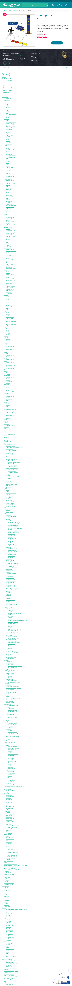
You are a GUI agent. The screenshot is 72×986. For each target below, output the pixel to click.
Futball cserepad (9, 569)
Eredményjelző (9, 482)
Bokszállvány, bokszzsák (11, 856)
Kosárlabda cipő (9, 693)
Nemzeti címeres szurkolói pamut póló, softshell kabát (15, 865)
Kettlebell (10, 617)
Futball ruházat (9, 519)
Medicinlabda (9, 966)
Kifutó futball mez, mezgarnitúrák (15, 528)
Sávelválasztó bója (10, 821)
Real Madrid (6, 119)
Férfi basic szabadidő (10, 925)
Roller (9, 707)
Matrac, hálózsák (9, 837)
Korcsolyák (6, 871)
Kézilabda (6, 575)
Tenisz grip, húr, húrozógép (13, 748)
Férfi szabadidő (9, 931)
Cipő (7, 101)
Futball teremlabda (12, 554)
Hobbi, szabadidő (7, 704)
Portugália (6, 343)
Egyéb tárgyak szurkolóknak (10, 409)
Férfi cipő (8, 919)
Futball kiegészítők (10, 560)
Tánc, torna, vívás (7, 789)
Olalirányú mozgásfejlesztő (14, 619)
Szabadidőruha (9, 116)
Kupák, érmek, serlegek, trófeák (12, 476)
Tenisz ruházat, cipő (12, 749)
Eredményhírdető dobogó (11, 484)
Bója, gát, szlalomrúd (12, 564)
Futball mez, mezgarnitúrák (14, 522)
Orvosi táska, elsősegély (13, 472)
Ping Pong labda (9, 663)
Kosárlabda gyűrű (10, 689)
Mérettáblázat (34, 60)
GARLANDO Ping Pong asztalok (15, 666)
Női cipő (7, 912)
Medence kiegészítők (10, 702)
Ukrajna (5, 435)
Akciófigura (8, 342)
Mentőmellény (9, 820)
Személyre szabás (34, 55)
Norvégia (6, 440)
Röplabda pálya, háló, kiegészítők (13, 682)
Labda (7, 117)
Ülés (5, 893)
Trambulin (10, 730)
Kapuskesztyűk (11, 544)
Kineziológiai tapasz (12, 471)
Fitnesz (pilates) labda (12, 636)
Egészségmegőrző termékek (12, 459)
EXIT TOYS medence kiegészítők (13, 698)
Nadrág (7, 163)
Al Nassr (6, 432)
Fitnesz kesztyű (11, 655)
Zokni (5, 957)
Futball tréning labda (12, 548)
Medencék (6, 695)
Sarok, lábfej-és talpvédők (11, 604)
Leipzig (5, 226)
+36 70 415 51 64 (6, 55)
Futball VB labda (11, 556)
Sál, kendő (8, 944)
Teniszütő (10, 751)
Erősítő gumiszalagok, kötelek (14, 613)
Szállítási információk (35, 53)
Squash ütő (10, 759)
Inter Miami (6, 424)
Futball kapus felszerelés (13, 520)
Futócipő (8, 510)
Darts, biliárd (8, 713)
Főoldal (5, 10)
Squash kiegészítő (12, 761)
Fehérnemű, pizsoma (10, 126)
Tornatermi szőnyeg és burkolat (10, 976)
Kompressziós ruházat (11, 573)
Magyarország (7, 100)
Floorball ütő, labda (10, 806)
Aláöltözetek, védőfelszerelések (10, 956)
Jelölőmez (10, 537)
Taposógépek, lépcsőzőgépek (14, 652)
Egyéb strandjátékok (12, 827)
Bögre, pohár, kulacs (10, 133)
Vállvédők (8, 605)
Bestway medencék (10, 699)
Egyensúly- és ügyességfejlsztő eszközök (14, 735)
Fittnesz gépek (7, 877)
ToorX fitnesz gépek (14, 632)
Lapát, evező (6, 887)
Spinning (10, 648)
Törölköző (8, 138)
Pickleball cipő (11, 781)
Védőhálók (8, 475)
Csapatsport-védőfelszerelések (10, 589)
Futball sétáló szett (12, 538)
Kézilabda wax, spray (10, 582)
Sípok (7, 456)
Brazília (5, 361)
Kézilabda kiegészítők (10, 585)
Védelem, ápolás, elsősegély (12, 468)
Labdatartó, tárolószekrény (12, 968)
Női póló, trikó (9, 913)
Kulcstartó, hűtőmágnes (11, 196)
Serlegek (9, 478)
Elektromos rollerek (10, 740)
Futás (5, 507)
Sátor (7, 840)
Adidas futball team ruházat (14, 525)
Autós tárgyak (9, 130)
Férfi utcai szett (9, 924)
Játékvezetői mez (11, 535)
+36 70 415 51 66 (6, 56)
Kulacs (7, 457)
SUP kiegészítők (9, 833)
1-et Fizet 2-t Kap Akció (9, 98)
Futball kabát (11, 541)
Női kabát (8, 916)
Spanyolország (7, 393)
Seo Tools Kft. (66, 67)
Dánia (5, 428)
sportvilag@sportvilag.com (8, 59)
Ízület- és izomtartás (12, 469)
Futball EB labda (11, 557)
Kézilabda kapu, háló (10, 586)
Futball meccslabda (12, 550)
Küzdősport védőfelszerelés (12, 849)
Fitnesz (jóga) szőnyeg (13, 638)
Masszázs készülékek (12, 460)
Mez (7, 946)
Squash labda (11, 758)
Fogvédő (10, 850)
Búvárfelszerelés (9, 823)
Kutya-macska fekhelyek (9, 883)
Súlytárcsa (10, 626)
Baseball (6, 809)
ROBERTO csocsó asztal (13, 715)
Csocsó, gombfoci (10, 714)
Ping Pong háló (9, 661)
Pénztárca (8, 136)
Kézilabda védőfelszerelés (11, 583)
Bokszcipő (8, 846)
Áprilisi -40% (4, 862)
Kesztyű (7, 950)
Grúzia (5, 419)
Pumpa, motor (7, 891)
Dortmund (6, 214)
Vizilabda (8, 812)
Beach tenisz (8, 783)
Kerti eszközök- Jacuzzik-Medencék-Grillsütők (14, 869)
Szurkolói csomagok (8, 408)
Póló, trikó (8, 141)
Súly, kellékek (10, 616)
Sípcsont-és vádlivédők (11, 597)
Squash (7, 757)
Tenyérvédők (8, 595)
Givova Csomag (9, 545)
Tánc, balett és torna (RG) (11, 790)
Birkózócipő (8, 847)
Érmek (9, 479)
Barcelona (6, 145)
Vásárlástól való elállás (35, 57)
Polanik (7, 490)
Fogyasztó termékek (12, 465)
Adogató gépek (11, 755)
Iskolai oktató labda (10, 962)
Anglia (5, 352)
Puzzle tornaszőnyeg (8, 984)
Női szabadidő (9, 915)
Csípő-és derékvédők (10, 600)
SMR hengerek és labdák (11, 657)
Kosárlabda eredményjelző (11, 691)
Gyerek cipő (8, 940)
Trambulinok (8, 729)
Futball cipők (8, 515)
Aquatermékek (9, 817)
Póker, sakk (8, 718)
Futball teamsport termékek (14, 542)
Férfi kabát (8, 928)
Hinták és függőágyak (12, 723)
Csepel (5, 402)
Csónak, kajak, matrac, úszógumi (13, 828)
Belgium (5, 358)
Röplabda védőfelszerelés (11, 680)
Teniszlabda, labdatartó (13, 746)
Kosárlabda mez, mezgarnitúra (12, 686)
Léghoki (7, 720)
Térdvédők (8, 591)
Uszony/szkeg (7, 890)
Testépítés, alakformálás (11, 608)
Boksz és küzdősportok (9, 845)
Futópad (10, 645)
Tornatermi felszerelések (7, 959)
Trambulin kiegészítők (12, 732)
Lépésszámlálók (9, 454)
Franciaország (7, 366)
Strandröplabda (11, 677)
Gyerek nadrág (9, 938)
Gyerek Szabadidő (10, 937)
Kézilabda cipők (9, 576)
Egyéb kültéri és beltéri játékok (12, 736)
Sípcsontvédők (9, 559)
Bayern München (7, 189)
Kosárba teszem (57, 43)
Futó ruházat (9, 509)
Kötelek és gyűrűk (8, 972)
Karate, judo (8, 859)
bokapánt (6, 897)
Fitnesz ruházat (9, 654)
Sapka (7, 952)
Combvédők (8, 598)
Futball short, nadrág (12, 531)
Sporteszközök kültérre (9, 875)
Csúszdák (10, 726)
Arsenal (5, 270)
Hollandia (6, 371)
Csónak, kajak (7, 906)
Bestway (6, 903)
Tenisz (7, 745)
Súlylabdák (10, 614)
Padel (7, 770)
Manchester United (8, 227)
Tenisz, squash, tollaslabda (9, 743)
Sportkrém (10, 473)
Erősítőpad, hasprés (12, 625)
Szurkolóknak (5, 97)
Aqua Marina (6, 900)
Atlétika (14, 10)
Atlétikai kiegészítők (21, 10)
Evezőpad (10, 649)
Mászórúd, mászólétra (9, 975)
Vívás (7, 792)
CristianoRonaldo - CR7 (9, 441)
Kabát (7, 104)
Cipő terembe (11, 517)
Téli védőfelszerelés (10, 796)
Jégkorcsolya (9, 795)
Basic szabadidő (9, 943)
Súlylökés (8, 498)
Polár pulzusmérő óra (12, 451)
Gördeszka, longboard (12, 710)
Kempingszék (9, 843)
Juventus (6, 295)
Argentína (6, 337)
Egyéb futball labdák (12, 551)
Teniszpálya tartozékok (13, 754)
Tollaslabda (8, 762)
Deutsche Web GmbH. (58, 67)
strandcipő (6, 896)
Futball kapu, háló (10, 570)
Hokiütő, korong (9, 802)
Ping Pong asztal (9, 664)
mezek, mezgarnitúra (10, 425)
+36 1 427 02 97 (6, 58)
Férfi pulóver (8, 922)
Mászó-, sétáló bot (10, 839)
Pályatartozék (11, 771)
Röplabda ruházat (10, 673)
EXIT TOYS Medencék (10, 696)
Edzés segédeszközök (10, 561)
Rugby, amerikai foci (8, 861)
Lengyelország (7, 374)
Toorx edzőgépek (11, 610)
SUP (3, 899)
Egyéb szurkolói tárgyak (11, 114)
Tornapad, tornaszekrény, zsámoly (11, 971)
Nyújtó (5, 981)
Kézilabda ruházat (10, 578)
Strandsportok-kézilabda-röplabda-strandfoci (13, 786)
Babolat (11, 752)
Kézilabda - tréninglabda (11, 579)
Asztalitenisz (6, 660)
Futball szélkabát (11, 534)
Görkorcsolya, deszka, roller (12, 705)
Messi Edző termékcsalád (13, 563)
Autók (9, 739)
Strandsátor (8, 830)
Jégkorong (6, 801)
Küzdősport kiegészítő (10, 858)
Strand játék (8, 824)
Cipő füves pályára (12, 516)
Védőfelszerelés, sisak (12, 711)
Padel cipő (10, 774)
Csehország (6, 427)
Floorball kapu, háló (10, 808)
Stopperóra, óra (9, 453)
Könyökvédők (9, 594)
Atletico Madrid (7, 173)
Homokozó (10, 727)
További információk (6, 78)
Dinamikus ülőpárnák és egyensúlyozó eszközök (18, 620)
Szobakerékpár (11, 647)
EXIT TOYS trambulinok (13, 733)
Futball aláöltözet (11, 539)
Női (4, 910)
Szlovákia (6, 422)
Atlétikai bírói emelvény (11, 506)
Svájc (5, 431)
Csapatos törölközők (8, 884)
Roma (5, 322)
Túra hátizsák (9, 842)
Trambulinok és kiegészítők (9, 868)
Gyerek (5, 932)
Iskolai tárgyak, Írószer (11, 365)
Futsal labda (10, 553)
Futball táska (9, 572)
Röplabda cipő (9, 671)
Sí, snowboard (9, 799)
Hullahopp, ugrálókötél (13, 622)
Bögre (7, 406)
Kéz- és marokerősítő (12, 623)
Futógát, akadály (9, 500)
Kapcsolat (66, 1)
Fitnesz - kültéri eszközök (9, 742)
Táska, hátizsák (9, 290)
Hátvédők (8, 601)
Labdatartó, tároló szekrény (12, 963)
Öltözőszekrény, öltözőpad (9, 978)
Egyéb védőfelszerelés (12, 855)
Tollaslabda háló (11, 765)
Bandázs (10, 853)
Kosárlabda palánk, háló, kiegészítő (13, 688)
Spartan (5, 902)
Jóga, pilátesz (9, 635)
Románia (6, 421)
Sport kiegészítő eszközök (9, 444)
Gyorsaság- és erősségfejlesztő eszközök (15, 447)
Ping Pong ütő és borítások (11, 667)
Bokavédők (8, 592)
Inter (5, 327)
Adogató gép (12, 773)
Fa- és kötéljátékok (12, 724)
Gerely (7, 491)
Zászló (7, 111)
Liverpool (6, 281)
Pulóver (7, 302)
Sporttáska (8, 487)
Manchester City (7, 248)
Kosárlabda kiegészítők (11, 692)
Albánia (5, 438)
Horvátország (7, 369)
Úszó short (8, 164)
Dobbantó (6, 969)
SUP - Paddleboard (10, 818)
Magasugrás (8, 497)
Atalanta (6, 336)
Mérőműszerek (11, 463)
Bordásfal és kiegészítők (9, 974)
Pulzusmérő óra (9, 449)
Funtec (7, 787)
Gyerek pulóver (9, 935)
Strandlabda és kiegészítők (13, 825)
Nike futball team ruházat (13, 523)
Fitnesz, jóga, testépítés (9, 607)
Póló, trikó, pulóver (10, 105)
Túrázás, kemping (8, 834)
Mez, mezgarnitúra (10, 102)
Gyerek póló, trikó (9, 934)
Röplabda (8, 674)
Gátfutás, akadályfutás (11, 493)
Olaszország (6, 384)
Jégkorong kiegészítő (10, 803)
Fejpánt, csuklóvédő (10, 949)
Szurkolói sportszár (10, 129)
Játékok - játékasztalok (9, 874)
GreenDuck (6, 905)
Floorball (6, 805)
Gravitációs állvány (12, 466)
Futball (5, 513)
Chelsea (5, 256)
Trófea (9, 481)
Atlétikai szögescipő (10, 503)
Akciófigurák (8, 142)
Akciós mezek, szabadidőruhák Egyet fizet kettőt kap (15, 909)
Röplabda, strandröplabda (9, 670)
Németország (7, 375)
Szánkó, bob (8, 798)
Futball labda (9, 547)
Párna (7, 110)
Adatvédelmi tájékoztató (36, 59)
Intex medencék (9, 701)
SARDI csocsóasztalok (12, 717)
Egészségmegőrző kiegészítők (14, 462)
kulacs (7, 108)
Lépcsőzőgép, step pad (13, 641)
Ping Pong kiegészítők (10, 669)
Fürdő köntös (9, 815)
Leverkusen (6, 212)
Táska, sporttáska (10, 485)
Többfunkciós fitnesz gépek (14, 642)
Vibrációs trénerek (12, 651)
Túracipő (8, 836)
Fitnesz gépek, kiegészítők (11, 639)
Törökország (6, 437)
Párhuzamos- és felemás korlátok (11, 982)
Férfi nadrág (8, 927)
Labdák (5, 878)
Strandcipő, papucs (10, 831)
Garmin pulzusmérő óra (13, 450)
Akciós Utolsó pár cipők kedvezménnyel (12, 866)
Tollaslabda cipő (11, 768)
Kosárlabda (6, 683)
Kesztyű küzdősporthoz (13, 852)
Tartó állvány (10, 633)
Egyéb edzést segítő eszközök (14, 629)
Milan (5, 311)
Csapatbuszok (9, 144)
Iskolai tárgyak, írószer (11, 122)
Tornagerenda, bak (8, 979)
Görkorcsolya (11, 708)
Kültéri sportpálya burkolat (11, 495)
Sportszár (10, 529)
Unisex (5, 941)
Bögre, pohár (8, 245)
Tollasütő (10, 764)
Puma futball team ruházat (13, 526)
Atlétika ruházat (9, 504)
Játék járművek (9, 737)
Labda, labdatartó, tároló (9, 960)
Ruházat (4, 908)
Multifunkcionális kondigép (13, 630)
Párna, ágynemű (9, 135)
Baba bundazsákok (8, 872)
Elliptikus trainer (11, 644)
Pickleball (8, 777)
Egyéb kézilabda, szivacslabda (12, 588)
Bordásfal (6, 881)
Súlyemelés (10, 611)
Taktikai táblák (11, 566)
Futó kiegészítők (9, 512)
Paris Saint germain (8, 179)
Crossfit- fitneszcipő (10, 658)
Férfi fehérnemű (9, 930)
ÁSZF (32, 56)
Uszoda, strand (7, 811)
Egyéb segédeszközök (12, 567)
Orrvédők (8, 603)
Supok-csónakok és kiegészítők (10, 864)
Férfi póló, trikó (9, 921)
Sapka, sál (8, 107)
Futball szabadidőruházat (13, 532)
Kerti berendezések (10, 721)
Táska (7, 113)
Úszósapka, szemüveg (10, 814)
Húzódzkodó (10, 627)
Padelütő (10, 776)
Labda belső (8, 965)
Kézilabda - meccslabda (11, 581)
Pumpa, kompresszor (10, 446)
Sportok (10, 10)
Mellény (7, 947)
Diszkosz (8, 494)
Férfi (5, 918)
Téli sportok (6, 793)
